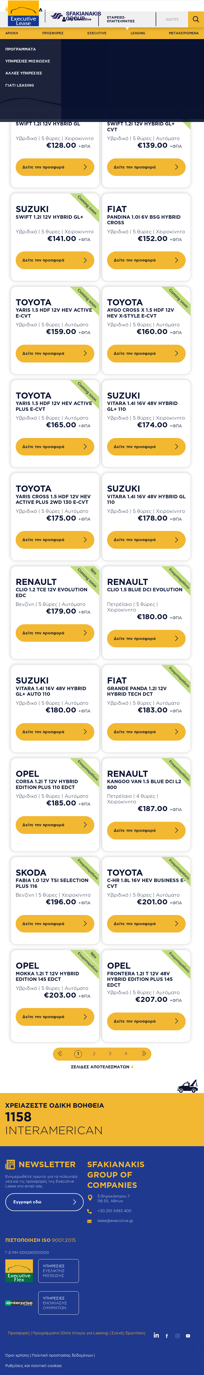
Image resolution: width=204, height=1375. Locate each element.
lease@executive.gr (115, 1220)
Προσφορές (19, 1333)
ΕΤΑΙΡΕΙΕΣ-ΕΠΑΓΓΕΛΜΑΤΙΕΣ (121, 19)
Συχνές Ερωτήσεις (128, 1333)
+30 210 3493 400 (114, 1211)
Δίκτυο (152, 5)
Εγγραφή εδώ (27, 1202)
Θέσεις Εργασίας (183, 5)
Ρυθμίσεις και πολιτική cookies (33, 1366)
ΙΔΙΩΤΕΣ (172, 19)
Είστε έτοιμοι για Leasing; (85, 1333)
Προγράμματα (46, 1333)
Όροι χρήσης (17, 1355)
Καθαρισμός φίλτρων (129, 75)
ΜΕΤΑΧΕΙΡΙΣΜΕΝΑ (184, 33)
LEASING (138, 33)
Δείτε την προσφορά (43, 167)
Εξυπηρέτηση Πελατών (117, 5)
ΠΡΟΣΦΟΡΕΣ (52, 33)
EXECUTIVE (97, 33)
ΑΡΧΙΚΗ (11, 33)
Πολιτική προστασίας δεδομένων (62, 1355)
